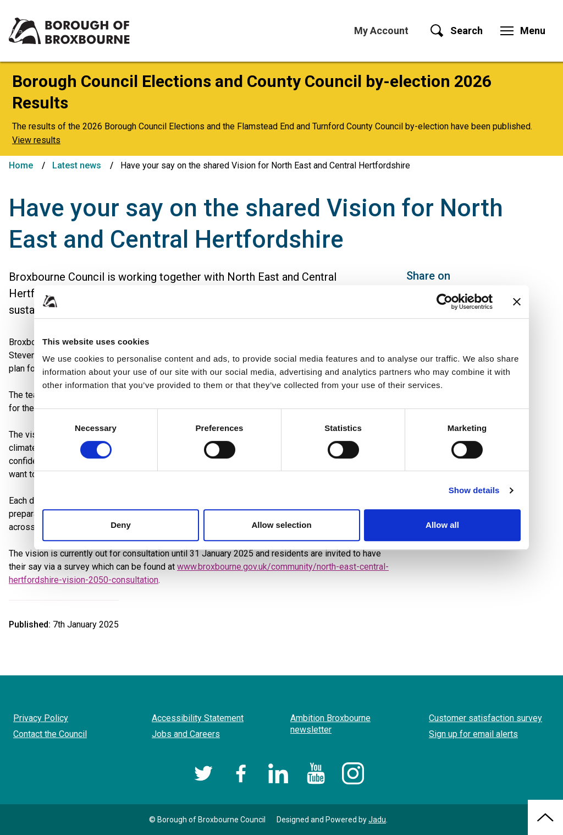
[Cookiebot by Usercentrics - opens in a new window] (444, 301)
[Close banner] (517, 301)
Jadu (377, 819)
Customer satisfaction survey (485, 718)
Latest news (76, 165)
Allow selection (281, 525)
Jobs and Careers (186, 734)
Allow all (442, 525)
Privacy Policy (40, 718)
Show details (474, 490)
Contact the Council (50, 734)
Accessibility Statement (198, 718)
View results (36, 140)
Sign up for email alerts (473, 734)
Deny (121, 525)
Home (21, 165)
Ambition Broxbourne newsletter (330, 724)
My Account (381, 30)
